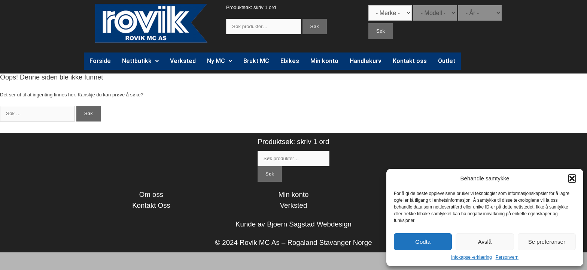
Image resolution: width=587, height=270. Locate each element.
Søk (314, 26)
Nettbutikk (140, 60)
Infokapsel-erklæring (471, 257)
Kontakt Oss (151, 205)
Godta (423, 241)
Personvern (507, 257)
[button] (572, 178)
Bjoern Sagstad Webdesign (309, 224)
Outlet (446, 60)
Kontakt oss (410, 60)
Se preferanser (546, 241)
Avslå (485, 241)
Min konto (324, 60)
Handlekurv (365, 60)
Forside (100, 60)
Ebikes (289, 60)
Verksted (183, 60)
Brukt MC (256, 60)
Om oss (151, 194)
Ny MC (219, 60)
